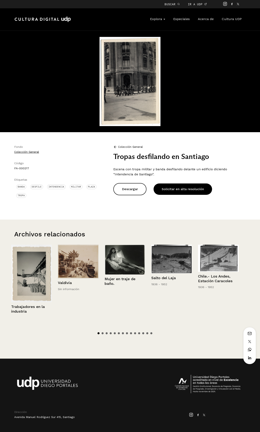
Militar (76, 186)
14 (151, 333)
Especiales (181, 19)
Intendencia (56, 186)
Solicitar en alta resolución (183, 189)
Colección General (26, 151)
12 (143, 333)
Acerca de (206, 19)
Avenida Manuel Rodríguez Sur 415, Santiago (44, 417)
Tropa (21, 195)
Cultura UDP (232, 19)
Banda (21, 186)
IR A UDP (197, 4)
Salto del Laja (163, 278)
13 (147, 333)
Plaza (91, 186)
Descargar (130, 189)
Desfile (37, 186)
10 (135, 333)
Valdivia (65, 283)
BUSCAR (172, 4)
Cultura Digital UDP (42, 21)
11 (139, 333)
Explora (157, 19)
